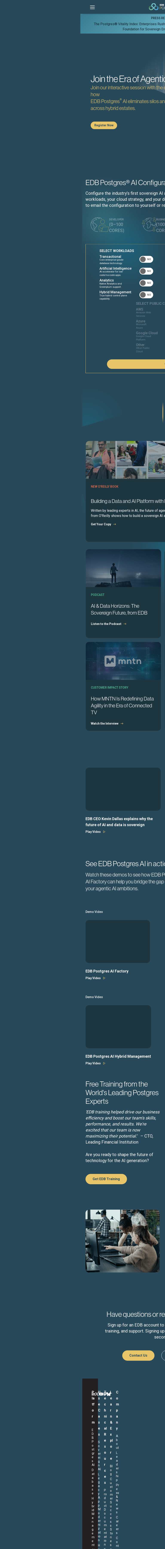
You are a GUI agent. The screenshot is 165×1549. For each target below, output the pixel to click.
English (22, 1506)
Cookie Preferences (127, 1541)
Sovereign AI (47, 1428)
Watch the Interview (24, 735)
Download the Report (104, 642)
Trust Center (76, 1462)
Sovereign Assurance (16, 1463)
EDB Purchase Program (77, 1479)
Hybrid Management (18, 1440)
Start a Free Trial (102, 1367)
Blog (100, 1428)
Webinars (103, 1447)
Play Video (12, 843)
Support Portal (78, 1452)
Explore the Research (105, 735)
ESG (55, 1541)
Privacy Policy (71, 1541)
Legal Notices (41, 1541)
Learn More (113, 29)
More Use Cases (50, 1465)
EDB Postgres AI (20, 1428)
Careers (131, 1443)
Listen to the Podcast (26, 635)
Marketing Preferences (97, 1541)
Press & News (135, 1438)
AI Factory (16, 1447)
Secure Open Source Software (50, 1458)
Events (101, 1442)
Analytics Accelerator (17, 1454)
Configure (134, 375)
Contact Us (58, 1367)
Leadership (133, 1433)
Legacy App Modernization (48, 1435)
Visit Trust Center (107, 1291)
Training (73, 1457)
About (130, 1428)
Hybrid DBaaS (48, 1442)
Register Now (23, 125)
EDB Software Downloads (77, 1445)
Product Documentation (78, 1436)
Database (16, 1433)
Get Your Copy (21, 536)
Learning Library (108, 1458)
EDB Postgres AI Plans (79, 1469)
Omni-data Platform (46, 1449)
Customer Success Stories (110, 1435)
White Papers (106, 1453)
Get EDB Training (26, 1191)
